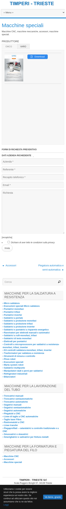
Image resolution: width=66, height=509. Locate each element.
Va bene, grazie (53, 497)
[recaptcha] (7, 237)
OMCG (8, 46)
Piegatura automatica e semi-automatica (51, 267)
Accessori (9, 265)
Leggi (6, 505)
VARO (23, 46)
